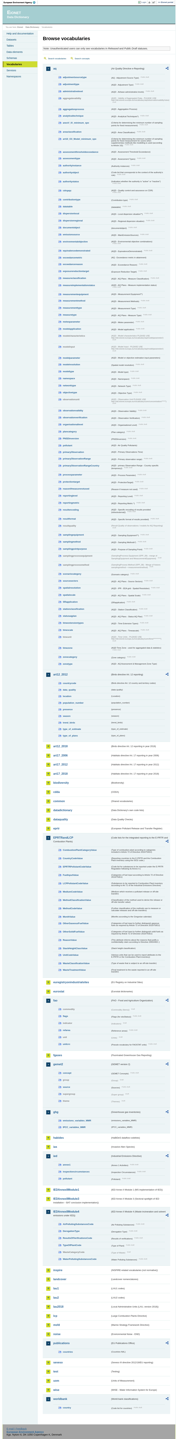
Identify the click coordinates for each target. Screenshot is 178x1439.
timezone (67, 648)
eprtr (56, 828)
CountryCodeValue (73, 858)
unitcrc (66, 1044)
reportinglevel (70, 495)
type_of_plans (70, 735)
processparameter (72, 474)
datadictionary (62, 810)
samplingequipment (73, 534)
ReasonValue (70, 940)
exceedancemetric (72, 257)
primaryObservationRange (77, 458)
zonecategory (70, 657)
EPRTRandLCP (63, 837)
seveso (58, 1362)
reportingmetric (71, 503)
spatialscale (69, 595)
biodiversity (61, 782)
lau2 (56, 1297)
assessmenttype (71, 158)
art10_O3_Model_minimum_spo (79, 139)
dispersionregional (73, 220)
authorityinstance (72, 165)
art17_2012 (60, 764)
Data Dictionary (32, 27)
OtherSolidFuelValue (73, 931)
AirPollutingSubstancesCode (78, 1224)
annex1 (66, 1164)
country (67, 1407)
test (55, 1371)
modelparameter (71, 358)
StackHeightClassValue (75, 948)
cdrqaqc (67, 190)
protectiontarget (71, 481)
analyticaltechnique (73, 116)
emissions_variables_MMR (77, 1120)
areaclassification (72, 132)
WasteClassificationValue (76, 963)
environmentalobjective (75, 241)
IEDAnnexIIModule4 (66, 1211)
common (59, 801)
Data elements (14, 52)
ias (55, 1146)
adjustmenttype (71, 84)
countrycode (69, 683)
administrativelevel (73, 91)
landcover (59, 1279)
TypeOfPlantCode (72, 1245)
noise (56, 1334)
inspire (57, 1270)
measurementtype (72, 308)
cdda (56, 791)
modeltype (68, 371)
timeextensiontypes (73, 623)
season (66, 716)
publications (61, 1343)
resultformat (69, 518)
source (66, 1087)
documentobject (71, 227)
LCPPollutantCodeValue (75, 883)
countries (68, 1352)
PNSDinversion (71, 438)
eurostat (58, 991)
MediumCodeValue (73, 891)
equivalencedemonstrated (76, 250)
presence (67, 709)
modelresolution (71, 364)
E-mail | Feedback (17, 1428)
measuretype (69, 314)
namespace (69, 378)
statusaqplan (69, 616)
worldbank (60, 1398)
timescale (68, 630)
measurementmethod (74, 300)
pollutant (67, 445)
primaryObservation (73, 452)
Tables (10, 45)
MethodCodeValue (72, 908)
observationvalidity (73, 410)
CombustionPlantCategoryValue (80, 850)
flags (65, 1016)
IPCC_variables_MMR (74, 1127)
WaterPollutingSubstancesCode (79, 1259)
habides (58, 1137)
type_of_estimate (72, 729)
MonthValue (69, 916)
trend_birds (69, 722)
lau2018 (58, 1306)
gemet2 (58, 1064)
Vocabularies (14, 64)
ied (55, 1156)
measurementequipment (75, 294)
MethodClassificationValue (77, 900)
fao (55, 1000)
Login (143, 2)
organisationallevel (73, 424)
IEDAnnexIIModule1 (66, 1189)
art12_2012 (60, 674)
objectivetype (70, 392)
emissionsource (71, 234)
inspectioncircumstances (76, 1171)
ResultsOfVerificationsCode (77, 1238)
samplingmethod (71, 541)
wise (56, 1389)
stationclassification (73, 609)
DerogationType (71, 1231)
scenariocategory (72, 574)
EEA (21, 2)
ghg (55, 1112)
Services (11, 70)
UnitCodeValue (70, 955)
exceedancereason (73, 264)
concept (67, 1073)
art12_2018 (60, 746)
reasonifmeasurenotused (76, 488)
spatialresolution (71, 587)
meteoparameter (71, 321)
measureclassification (74, 278)
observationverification (75, 417)
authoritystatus (71, 181)
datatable (67, 206)
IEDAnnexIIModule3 (66, 1198)
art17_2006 (60, 755)
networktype (69, 385)
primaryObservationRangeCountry (81, 465)
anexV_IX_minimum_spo (76, 122)
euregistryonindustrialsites (71, 982)
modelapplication (72, 329)
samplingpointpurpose (75, 549)
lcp (55, 1315)
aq (54, 68)
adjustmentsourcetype (75, 77)
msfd (56, 1324)
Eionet (20, 27)
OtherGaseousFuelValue (75, 923)
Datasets (11, 39)
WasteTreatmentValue (74, 970)
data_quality (69, 689)
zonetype (67, 664)
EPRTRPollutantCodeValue (77, 866)
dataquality (60, 819)
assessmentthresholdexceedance (80, 152)
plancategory (70, 431)
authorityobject (71, 172)
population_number (73, 703)
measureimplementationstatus (79, 285)
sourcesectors (70, 581)
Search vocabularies (57, 59)
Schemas (11, 58)
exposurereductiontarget (76, 271)
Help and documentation (20, 33)
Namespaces (13, 76)
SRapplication (70, 602)
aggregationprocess (73, 109)
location (67, 696)
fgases (57, 1055)
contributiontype (71, 199)
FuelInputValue (71, 875)
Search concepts (82, 59)
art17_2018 (60, 773)
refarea (66, 1030)
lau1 (56, 1288)
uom (56, 1380)
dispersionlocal (71, 213)
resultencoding (71, 509)
